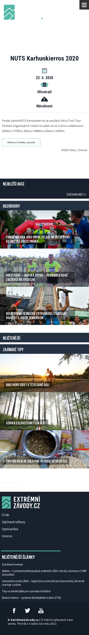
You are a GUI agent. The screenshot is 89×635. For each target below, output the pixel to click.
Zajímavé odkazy (13, 522)
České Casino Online (10, 482)
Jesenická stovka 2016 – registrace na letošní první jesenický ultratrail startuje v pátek (43, 582)
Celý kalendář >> (76, 194)
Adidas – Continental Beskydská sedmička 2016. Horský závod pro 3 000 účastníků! (44, 572)
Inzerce (7, 536)
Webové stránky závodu (21, 142)
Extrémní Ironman (12, 564)
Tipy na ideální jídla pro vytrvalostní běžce (26, 591)
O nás (5, 515)
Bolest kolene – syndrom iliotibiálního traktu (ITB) (31, 597)
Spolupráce (10, 529)
